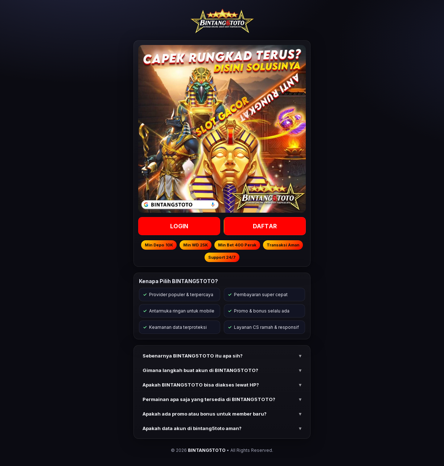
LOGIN (179, 226)
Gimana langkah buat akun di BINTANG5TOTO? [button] (200, 370)
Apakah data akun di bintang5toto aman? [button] (192, 428)
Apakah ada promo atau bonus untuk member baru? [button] (205, 414)
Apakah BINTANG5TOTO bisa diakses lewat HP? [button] (201, 385)
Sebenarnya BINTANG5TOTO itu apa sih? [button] (193, 356)
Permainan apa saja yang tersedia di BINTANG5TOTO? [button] (209, 399)
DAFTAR (265, 226)
